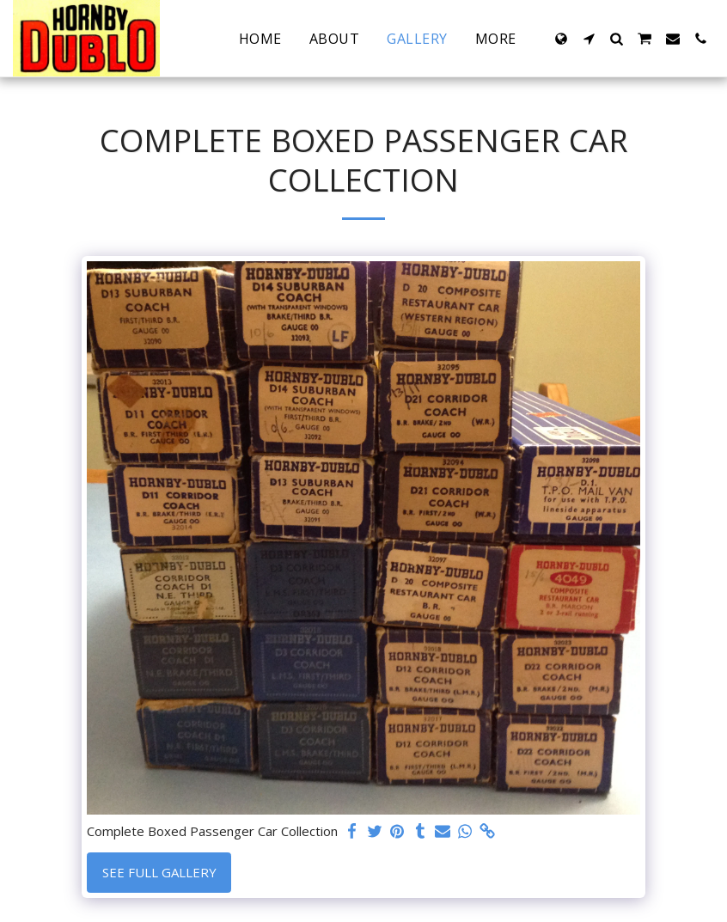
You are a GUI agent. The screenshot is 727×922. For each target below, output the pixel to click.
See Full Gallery (159, 872)
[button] (589, 39)
